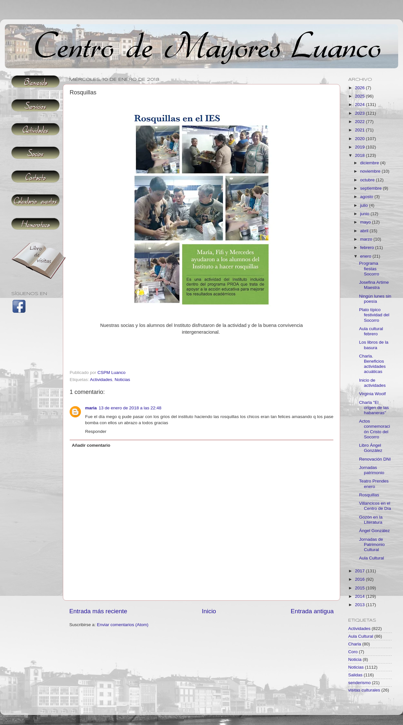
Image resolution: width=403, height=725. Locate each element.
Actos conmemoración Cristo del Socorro (374, 429)
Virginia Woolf (372, 393)
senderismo (359, 682)
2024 (360, 104)
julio (364, 205)
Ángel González (374, 530)
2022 (360, 121)
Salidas (355, 675)
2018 (360, 155)
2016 (360, 579)
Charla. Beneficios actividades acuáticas (372, 364)
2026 (360, 87)
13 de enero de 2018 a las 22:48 (130, 407)
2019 (360, 147)
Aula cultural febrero (371, 331)
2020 (360, 138)
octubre (368, 179)
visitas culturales (364, 690)
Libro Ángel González (370, 448)
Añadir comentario (91, 445)
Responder (95, 431)
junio (365, 213)
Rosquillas (369, 494)
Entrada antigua (312, 611)
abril (364, 230)
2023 (360, 113)
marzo (366, 239)
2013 (360, 604)
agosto (367, 196)
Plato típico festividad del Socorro (374, 314)
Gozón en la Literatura (371, 520)
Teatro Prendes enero (374, 484)
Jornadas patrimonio (371, 470)
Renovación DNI (375, 459)
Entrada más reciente (98, 611)
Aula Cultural (371, 558)
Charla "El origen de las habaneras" (374, 407)
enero (366, 256)
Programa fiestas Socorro (369, 268)
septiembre (371, 188)
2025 (360, 96)
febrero (367, 247)
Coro (353, 651)
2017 (360, 570)
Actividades (101, 379)
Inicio (209, 611)
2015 (360, 588)
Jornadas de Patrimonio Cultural (372, 544)
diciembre (370, 162)
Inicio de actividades (372, 383)
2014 (360, 596)
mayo (366, 222)
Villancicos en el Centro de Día (375, 506)
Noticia (354, 659)
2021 (360, 130)
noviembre (371, 171)
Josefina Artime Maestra (374, 285)
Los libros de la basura (373, 345)
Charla (354, 644)
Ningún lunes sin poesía (375, 299)
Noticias (122, 379)
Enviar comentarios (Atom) (123, 624)
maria (91, 407)
